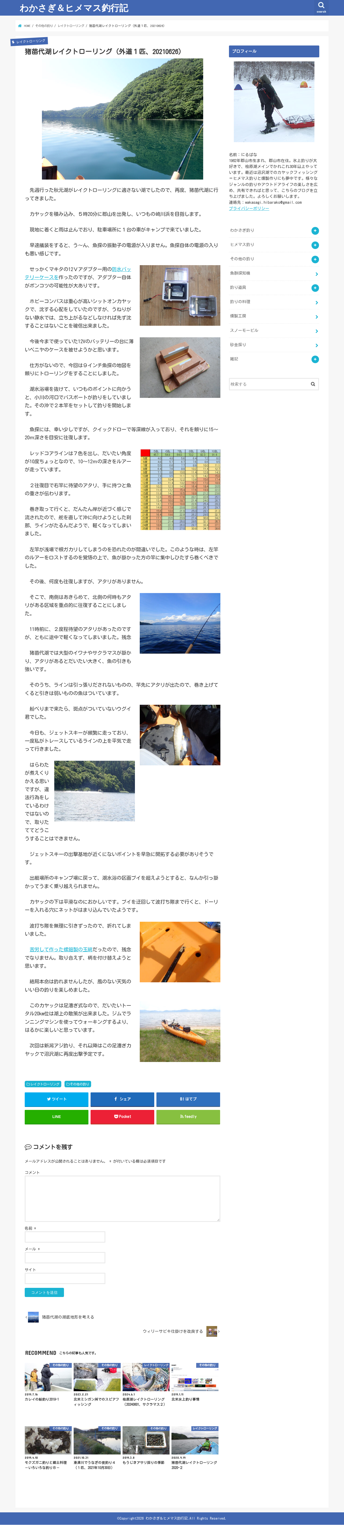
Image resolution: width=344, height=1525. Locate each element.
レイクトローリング (44, 1084)
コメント (32, 1173)
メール (32, 1249)
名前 (30, 1228)
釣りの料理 (240, 301)
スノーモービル (244, 330)
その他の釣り (79, 1084)
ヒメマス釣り (242, 244)
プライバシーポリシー (249, 208)
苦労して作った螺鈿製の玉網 (61, 949)
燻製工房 (238, 315)
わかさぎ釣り (242, 230)
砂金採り (238, 344)
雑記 (234, 358)
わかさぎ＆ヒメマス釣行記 (74, 7)
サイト (30, 1270)
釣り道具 (238, 287)
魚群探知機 (240, 273)
